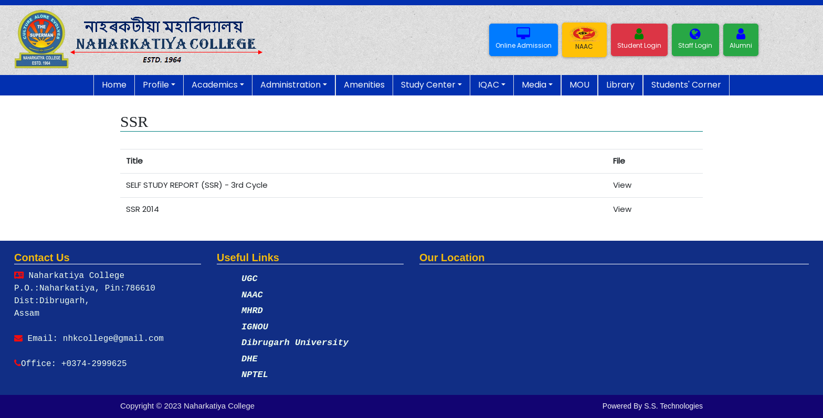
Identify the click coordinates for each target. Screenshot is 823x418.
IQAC (488, 85)
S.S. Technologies (673, 406)
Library (620, 85)
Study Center (428, 85)
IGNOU (254, 327)
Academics (215, 85)
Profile (156, 85)
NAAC (252, 295)
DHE (249, 359)
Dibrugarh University (295, 343)
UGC (249, 279)
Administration (290, 85)
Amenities (364, 85)
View (622, 184)
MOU (579, 85)
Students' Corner (686, 85)
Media (534, 85)
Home (114, 85)
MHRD (252, 311)
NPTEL (254, 375)
